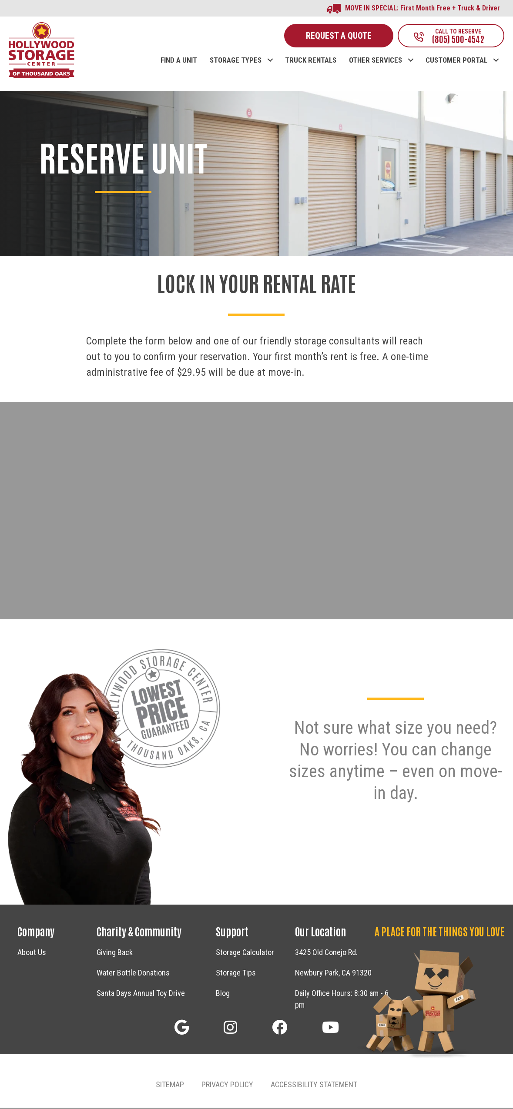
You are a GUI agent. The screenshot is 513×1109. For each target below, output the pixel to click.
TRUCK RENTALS (310, 61)
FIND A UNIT (179, 61)
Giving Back (115, 953)
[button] (270, 52)
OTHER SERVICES (375, 61)
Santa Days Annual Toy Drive (141, 994)
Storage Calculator (245, 953)
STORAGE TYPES (236, 61)
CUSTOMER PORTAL (456, 61)
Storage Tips (236, 974)
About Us (31, 953)
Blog (223, 994)
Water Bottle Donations (133, 974)
